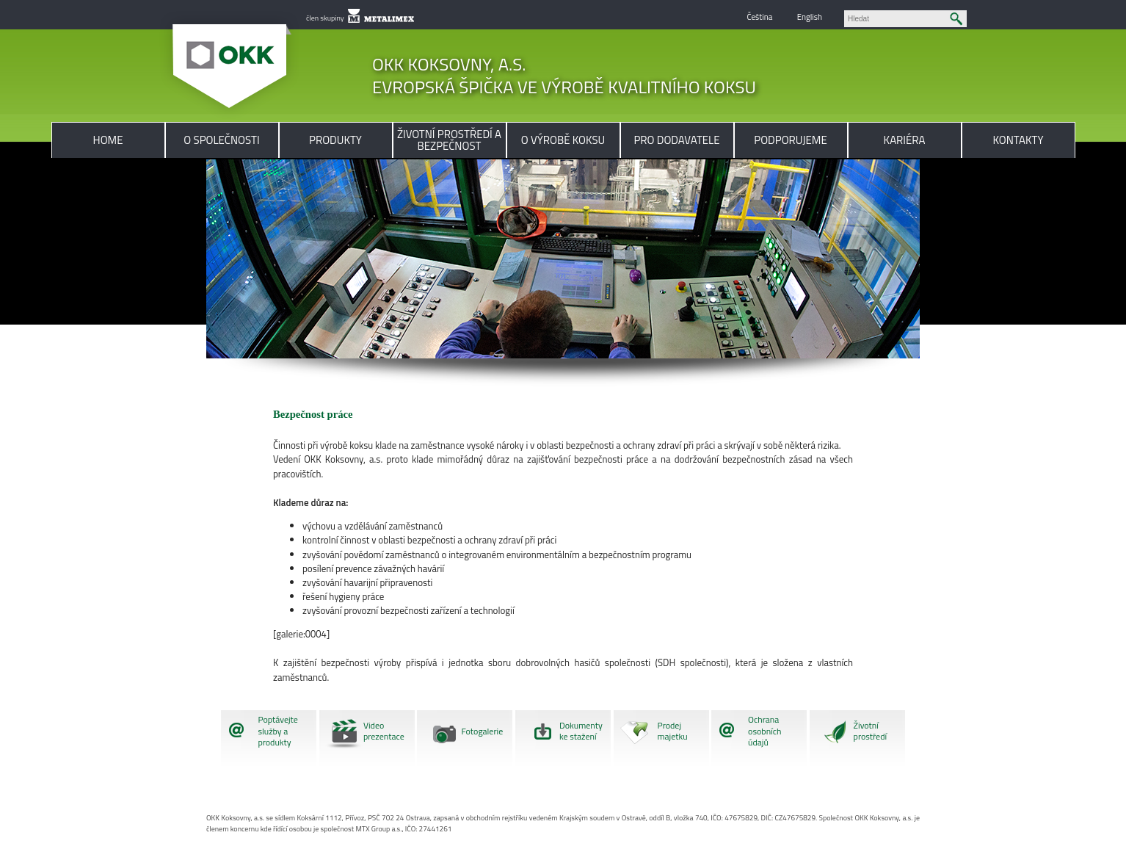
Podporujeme (790, 139)
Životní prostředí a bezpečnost (449, 140)
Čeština (759, 16)
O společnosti (221, 139)
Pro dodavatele (676, 139)
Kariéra (905, 139)
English (809, 16)
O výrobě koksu (563, 139)
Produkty (335, 139)
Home (108, 139)
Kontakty (1018, 139)
